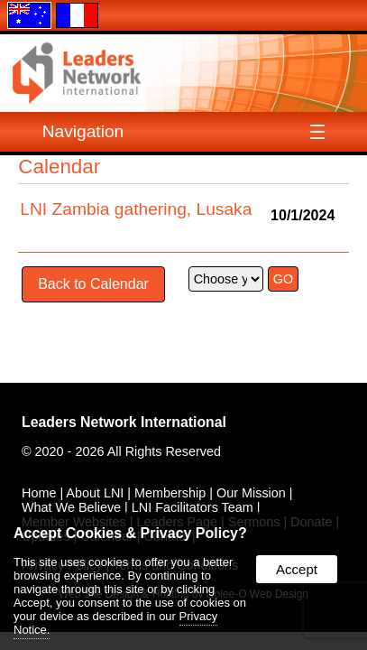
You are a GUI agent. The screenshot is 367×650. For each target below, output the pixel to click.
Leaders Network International (124, 422)
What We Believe (71, 507)
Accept (296, 569)
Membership (170, 493)
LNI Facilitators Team (192, 507)
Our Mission (251, 493)
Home (39, 493)
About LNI (95, 493)
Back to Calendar (93, 284)
